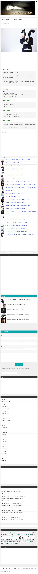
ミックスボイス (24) (6, 418)
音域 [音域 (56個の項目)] (3, 543)
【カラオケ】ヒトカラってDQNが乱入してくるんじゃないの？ (12, 493)
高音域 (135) (5, 427)
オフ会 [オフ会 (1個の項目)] (35, 532)
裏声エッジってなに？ (9, 190)
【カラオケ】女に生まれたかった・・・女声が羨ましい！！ (16, 228)
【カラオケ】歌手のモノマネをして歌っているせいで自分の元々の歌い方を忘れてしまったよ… (20, 299)
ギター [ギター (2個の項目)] (12, 534)
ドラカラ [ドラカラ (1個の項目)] (28, 534)
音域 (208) (3, 425)
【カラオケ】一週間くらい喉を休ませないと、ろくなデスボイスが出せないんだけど (21, 184)
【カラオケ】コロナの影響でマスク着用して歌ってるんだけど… (12, 491)
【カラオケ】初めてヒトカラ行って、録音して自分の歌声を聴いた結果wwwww (17, 314)
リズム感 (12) (5, 448)
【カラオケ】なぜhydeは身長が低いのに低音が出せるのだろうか (12, 498)
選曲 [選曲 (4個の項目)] (32, 541)
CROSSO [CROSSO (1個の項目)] (3, 532)
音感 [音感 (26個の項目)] (8, 543)
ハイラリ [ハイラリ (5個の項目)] (33, 534)
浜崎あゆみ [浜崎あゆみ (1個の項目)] (6, 541)
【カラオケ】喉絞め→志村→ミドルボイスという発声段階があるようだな (18, 205)
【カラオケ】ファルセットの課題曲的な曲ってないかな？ (11, 517)
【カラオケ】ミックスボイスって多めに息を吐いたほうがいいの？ (12, 505)
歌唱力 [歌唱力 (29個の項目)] (32, 539)
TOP (7, 568)
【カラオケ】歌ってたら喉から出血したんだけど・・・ (15, 168)
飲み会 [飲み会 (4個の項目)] (16, 543)
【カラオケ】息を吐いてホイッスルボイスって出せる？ (15, 165)
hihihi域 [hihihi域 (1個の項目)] (12, 532)
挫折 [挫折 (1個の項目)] (20, 539)
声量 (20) (4, 446)
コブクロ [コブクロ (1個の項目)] (16, 534)
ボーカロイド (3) (4, 455)
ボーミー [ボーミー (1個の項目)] (34, 536)
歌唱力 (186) (4, 434)
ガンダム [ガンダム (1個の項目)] (7, 534)
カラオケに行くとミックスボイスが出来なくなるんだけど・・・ (17, 199)
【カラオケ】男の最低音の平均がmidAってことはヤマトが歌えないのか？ (14, 496)
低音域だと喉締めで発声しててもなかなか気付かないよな (15, 193)
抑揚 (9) (4, 444)
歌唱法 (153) (4, 404)
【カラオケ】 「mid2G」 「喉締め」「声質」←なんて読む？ (16, 222)
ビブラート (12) (5, 415)
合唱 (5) (3, 458)
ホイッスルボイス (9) (6, 420)
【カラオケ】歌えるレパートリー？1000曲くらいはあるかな (11, 503)
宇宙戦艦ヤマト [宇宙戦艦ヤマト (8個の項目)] (9, 539)
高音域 (2, 23)
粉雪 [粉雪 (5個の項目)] (15, 541)
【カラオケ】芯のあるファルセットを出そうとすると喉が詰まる (12, 512)
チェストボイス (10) (6, 413)
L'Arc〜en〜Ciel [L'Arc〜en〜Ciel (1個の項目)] (27, 532)
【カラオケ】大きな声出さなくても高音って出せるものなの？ (16, 231)
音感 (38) (4, 441)
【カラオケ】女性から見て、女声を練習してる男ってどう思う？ (17, 225)
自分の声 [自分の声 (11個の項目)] (20, 541)
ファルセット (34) (6, 408)
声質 (5, 23)
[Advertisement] (19, 60)
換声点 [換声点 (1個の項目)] (23, 539)
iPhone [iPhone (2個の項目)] (22, 532)
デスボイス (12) (5, 411)
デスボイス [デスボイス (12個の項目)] (22, 534)
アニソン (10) (4, 453)
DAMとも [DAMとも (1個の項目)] (8, 532)
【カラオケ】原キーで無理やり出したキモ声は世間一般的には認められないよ (17, 319)
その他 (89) (4, 460)
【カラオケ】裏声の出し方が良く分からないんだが (14, 202)
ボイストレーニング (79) (6, 401)
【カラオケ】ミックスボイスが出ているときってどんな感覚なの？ (17, 159)
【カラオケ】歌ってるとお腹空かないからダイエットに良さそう (12, 519)
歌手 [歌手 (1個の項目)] (2, 541)
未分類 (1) (3, 462)
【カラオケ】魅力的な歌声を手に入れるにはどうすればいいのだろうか (16, 304)
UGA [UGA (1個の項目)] (31, 532)
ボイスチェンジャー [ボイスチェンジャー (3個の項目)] (27, 536)
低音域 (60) (5, 432)
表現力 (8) (4, 451)
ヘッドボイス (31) (6, 406)
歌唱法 (8, 23)
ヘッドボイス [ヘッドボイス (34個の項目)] (17, 536)
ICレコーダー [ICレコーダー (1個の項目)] (16, 532)
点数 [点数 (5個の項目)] (11, 541)
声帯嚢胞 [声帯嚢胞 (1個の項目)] (3, 539)
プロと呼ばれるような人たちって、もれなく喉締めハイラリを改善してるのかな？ (20, 187)
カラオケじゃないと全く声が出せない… (12, 196)
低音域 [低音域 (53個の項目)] (21, 538)
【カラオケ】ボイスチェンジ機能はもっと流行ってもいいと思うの (17, 181)
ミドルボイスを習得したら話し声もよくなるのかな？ (15, 208)
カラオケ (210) (4, 399)
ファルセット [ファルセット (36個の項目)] (6, 536)
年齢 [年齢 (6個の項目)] (16, 539)
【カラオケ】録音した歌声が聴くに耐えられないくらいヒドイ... (15, 309)
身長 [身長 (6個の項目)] (25, 541)
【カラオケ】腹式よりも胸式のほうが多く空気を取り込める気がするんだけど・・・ (21, 234)
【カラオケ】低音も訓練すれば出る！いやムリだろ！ (10, 500)
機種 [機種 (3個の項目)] (27, 539)
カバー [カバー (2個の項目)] (3, 534)
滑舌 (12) (4, 439)
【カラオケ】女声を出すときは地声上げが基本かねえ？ (15, 219)
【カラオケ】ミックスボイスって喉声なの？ (13, 162)
